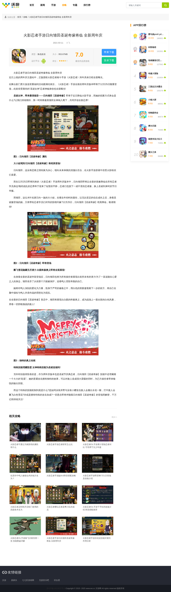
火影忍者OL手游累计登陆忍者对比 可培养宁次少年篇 (97, 445)
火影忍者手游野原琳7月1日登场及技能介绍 (97, 477)
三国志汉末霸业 (155, 86)
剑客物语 (152, 47)
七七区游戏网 (28, 580)
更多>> (114, 417)
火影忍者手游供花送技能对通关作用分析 (97, 539)
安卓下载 (109, 60)
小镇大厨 (152, 100)
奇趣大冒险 (153, 73)
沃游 (4, 580)
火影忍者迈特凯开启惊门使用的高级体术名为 (24, 508)
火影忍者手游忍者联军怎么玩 (60, 444)
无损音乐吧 (44, 580)
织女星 (57, 580)
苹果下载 (109, 52)
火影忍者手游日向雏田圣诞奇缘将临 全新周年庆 (61, 539)
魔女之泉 (152, 152)
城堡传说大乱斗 (155, 139)
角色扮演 (41, 54)
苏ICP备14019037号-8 (56, 588)
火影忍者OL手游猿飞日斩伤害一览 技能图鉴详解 (24, 539)
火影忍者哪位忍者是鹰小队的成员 (61, 508)
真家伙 (14, 580)
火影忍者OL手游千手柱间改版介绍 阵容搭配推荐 (97, 508)
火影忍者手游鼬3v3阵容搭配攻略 (61, 475)
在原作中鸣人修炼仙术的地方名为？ (24, 477)
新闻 (42, 5)
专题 (75, 5)
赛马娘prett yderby (157, 34)
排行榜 (87, 5)
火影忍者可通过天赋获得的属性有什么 (24, 445)
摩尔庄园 (152, 126)
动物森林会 (153, 113)
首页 (31, 5)
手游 (53, 5)
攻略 (64, 5)
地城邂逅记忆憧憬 (156, 60)
